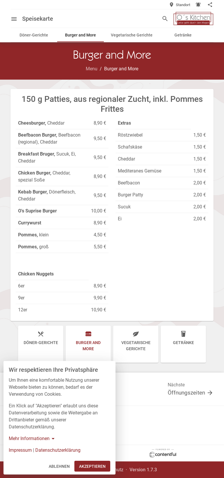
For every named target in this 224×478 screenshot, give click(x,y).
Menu (91, 68)
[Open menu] (16, 18)
